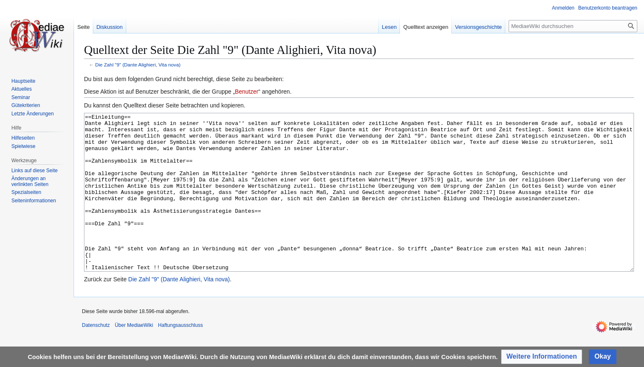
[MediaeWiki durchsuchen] (573, 26)
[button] (542, 356)
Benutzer (246, 91)
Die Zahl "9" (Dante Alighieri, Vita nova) (138, 64)
